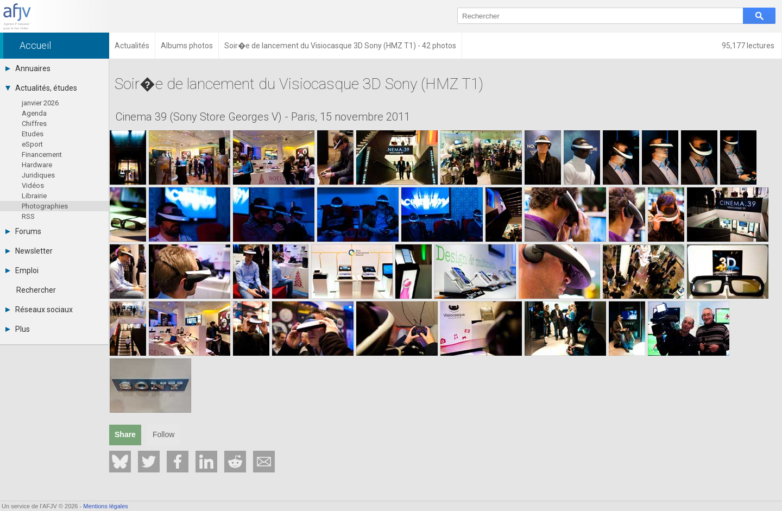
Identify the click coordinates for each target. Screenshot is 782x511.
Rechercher (36, 290)
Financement (42, 154)
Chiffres (34, 123)
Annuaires (28, 68)
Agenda (34, 113)
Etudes (32, 134)
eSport (32, 144)
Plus (17, 329)
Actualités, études (41, 88)
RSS (28, 216)
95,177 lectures (749, 45)
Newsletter (29, 251)
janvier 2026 (40, 103)
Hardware (37, 165)
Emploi (22, 270)
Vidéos (33, 185)
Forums (23, 231)
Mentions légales (105, 506)
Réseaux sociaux (39, 309)
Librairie (34, 196)
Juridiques (38, 175)
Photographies (45, 206)
